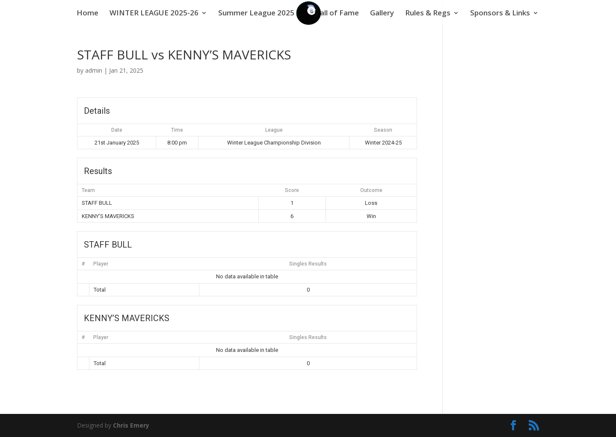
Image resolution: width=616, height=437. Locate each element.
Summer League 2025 (256, 14)
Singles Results (308, 264)
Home (87, 14)
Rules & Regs (427, 14)
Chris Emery (131, 425)
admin (93, 70)
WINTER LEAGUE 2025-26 (154, 14)
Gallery (382, 14)
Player (100, 264)
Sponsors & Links (500, 14)
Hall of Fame (336, 14)
